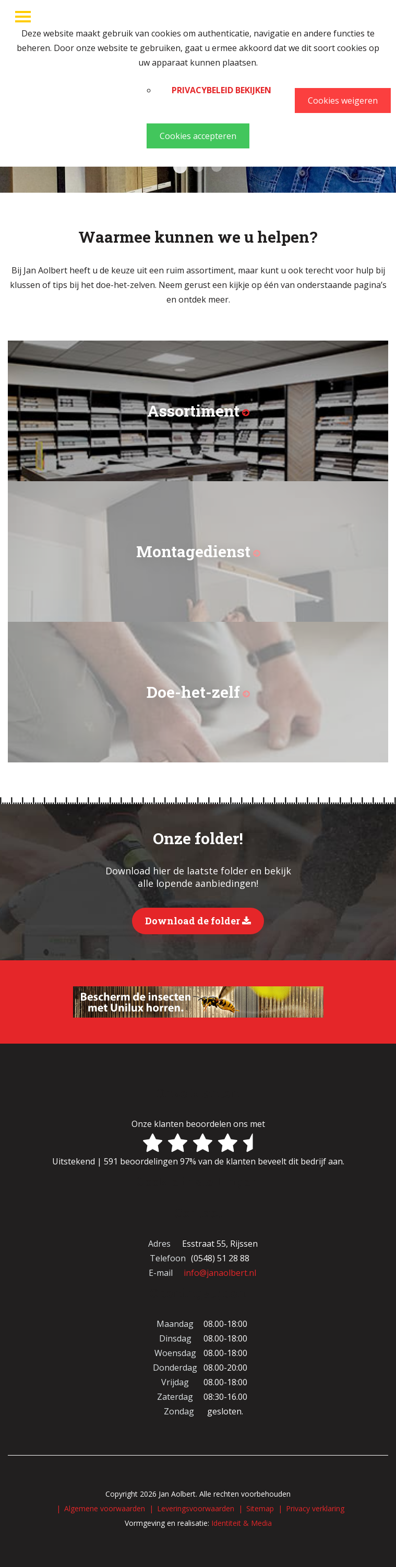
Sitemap (260, 1508)
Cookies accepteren (198, 136)
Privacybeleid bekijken (221, 90)
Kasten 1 (180, 166)
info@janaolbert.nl (220, 1272)
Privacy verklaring (315, 1508)
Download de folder (198, 920)
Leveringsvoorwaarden (195, 1508)
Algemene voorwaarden (104, 1508)
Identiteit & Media (241, 1523)
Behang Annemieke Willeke (198, 166)
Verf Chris (216, 166)
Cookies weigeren (343, 100)
